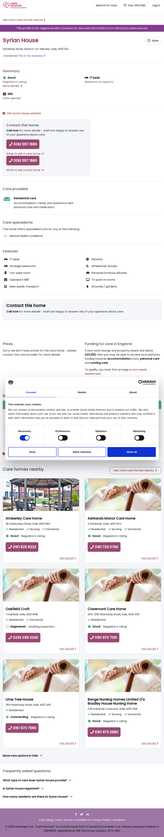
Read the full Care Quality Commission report (35, 454)
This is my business (30, 56)
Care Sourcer (15, 5)
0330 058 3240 (23, 637)
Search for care (106, 5)
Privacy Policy (101, 820)
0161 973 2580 (104, 732)
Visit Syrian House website (22, 113)
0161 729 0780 (104, 547)
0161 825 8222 (22, 547)
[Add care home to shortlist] (153, 40)
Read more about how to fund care (110, 380)
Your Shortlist (135, 5)
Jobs (58, 820)
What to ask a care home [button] (25, 154)
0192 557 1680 (23, 144)
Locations (119, 820)
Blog (50, 820)
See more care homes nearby (24, 20)
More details (12, 86)
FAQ (41, 820)
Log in (156, 5)
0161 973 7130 (103, 637)
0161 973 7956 (22, 728)
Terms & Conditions (76, 820)
